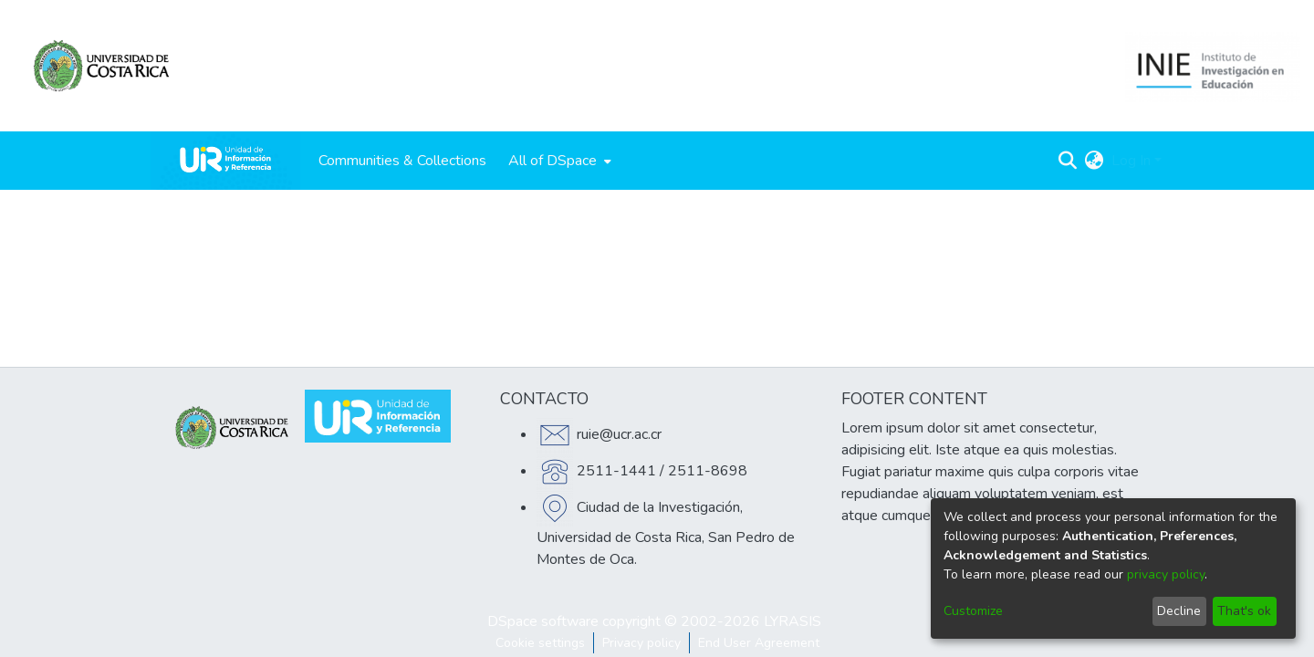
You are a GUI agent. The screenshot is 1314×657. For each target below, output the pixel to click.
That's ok (1244, 611)
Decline (1179, 611)
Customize (973, 611)
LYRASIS (792, 621)
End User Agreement (758, 643)
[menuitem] (558, 160)
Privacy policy (641, 643)
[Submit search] (1068, 161)
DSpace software (543, 621)
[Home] (225, 160)
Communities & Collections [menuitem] (402, 161)
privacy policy (1165, 574)
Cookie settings (540, 643)
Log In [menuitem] (1131, 161)
